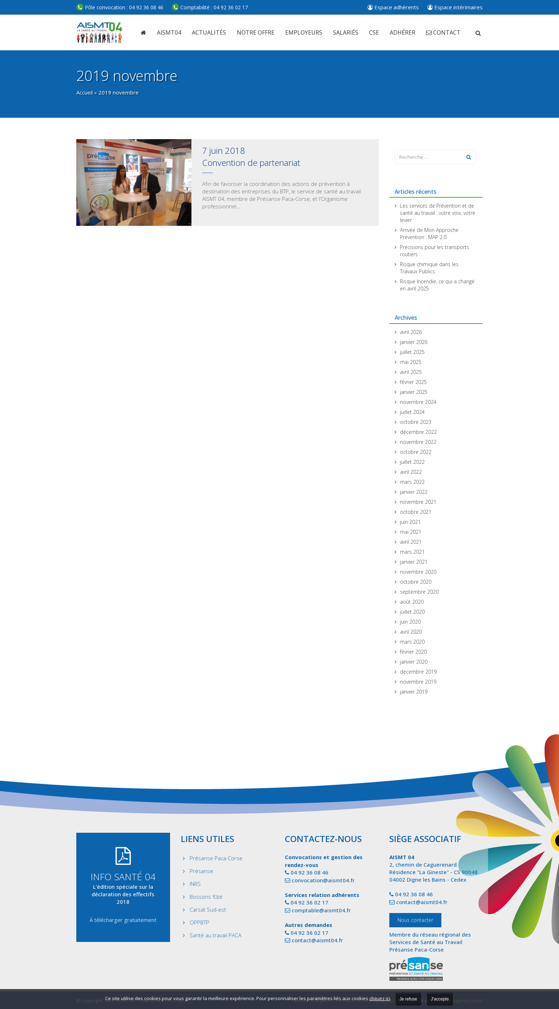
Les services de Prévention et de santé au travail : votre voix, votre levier (437, 212)
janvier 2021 (413, 561)
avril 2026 (411, 332)
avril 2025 (411, 372)
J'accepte (440, 999)
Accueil (84, 92)
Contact (443, 32)
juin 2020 (410, 621)
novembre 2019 (418, 681)
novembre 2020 (418, 571)
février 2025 (413, 382)
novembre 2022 (418, 441)
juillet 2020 (412, 611)
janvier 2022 (413, 491)
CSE (374, 32)
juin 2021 (410, 521)
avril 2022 (411, 471)
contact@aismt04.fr (317, 940)
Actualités (209, 32)
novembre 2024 (418, 402)
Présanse (201, 870)
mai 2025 (410, 362)
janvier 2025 (413, 392)
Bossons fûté (206, 896)
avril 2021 (411, 541)
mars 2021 (412, 551)
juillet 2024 (412, 412)
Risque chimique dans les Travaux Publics (429, 268)
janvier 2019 (413, 691)
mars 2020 (412, 641)
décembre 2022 (418, 432)
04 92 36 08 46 (119, 7)
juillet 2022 (412, 461)
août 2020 (412, 601)
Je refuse (408, 999)
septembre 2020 (419, 591)
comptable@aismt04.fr (321, 910)
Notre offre (256, 32)
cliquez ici (379, 998)
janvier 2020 (413, 661)
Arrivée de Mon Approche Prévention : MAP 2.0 (429, 233)
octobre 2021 (415, 511)
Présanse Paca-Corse (216, 858)
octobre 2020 (415, 581)
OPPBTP (199, 922)
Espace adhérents (393, 7)
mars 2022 (412, 481)
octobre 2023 (415, 422)
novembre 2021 (418, 501)
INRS (195, 883)
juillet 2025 (412, 352)
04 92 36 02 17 (210, 7)
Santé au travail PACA (215, 935)
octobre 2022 (415, 451)
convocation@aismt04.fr (323, 880)
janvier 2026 (413, 342)
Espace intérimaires (455, 7)
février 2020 (413, 651)
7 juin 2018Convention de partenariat (251, 156)
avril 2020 (411, 631)
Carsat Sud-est (208, 909)
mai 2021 (410, 531)
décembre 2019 (418, 671)
